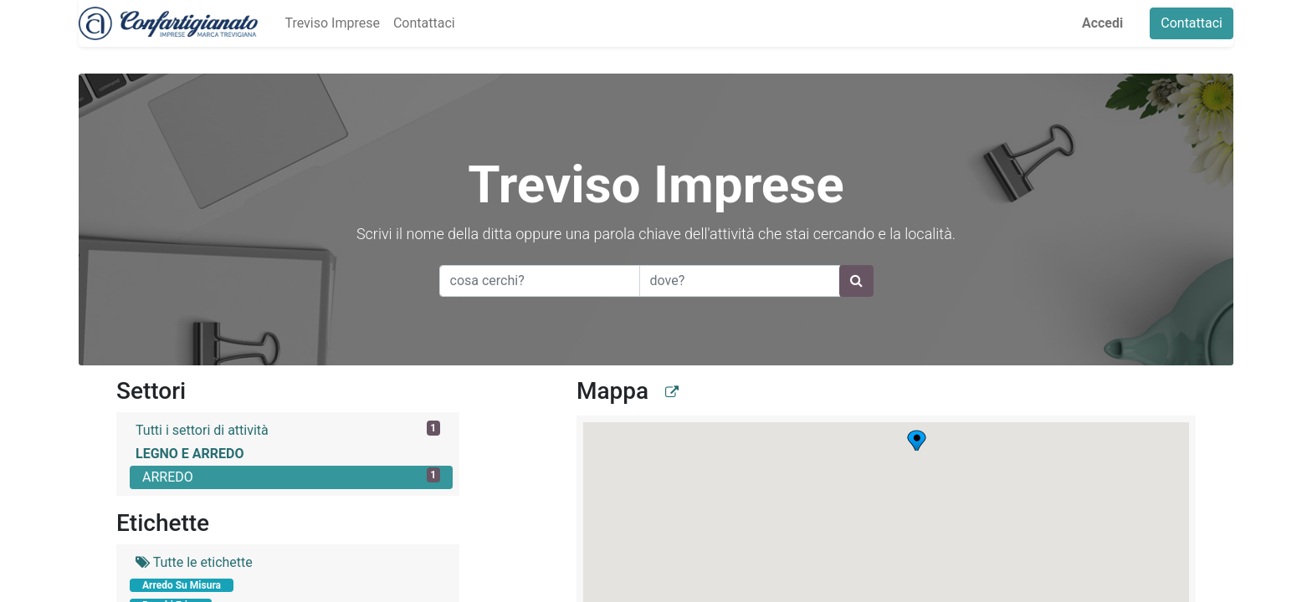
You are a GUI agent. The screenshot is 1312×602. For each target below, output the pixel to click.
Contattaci (1191, 23)
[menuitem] (332, 23)
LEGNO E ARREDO (190, 454)
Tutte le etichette (194, 562)
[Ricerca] (856, 281)
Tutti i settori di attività (288, 429)
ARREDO (291, 476)
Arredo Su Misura (181, 585)
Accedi (1102, 23)
